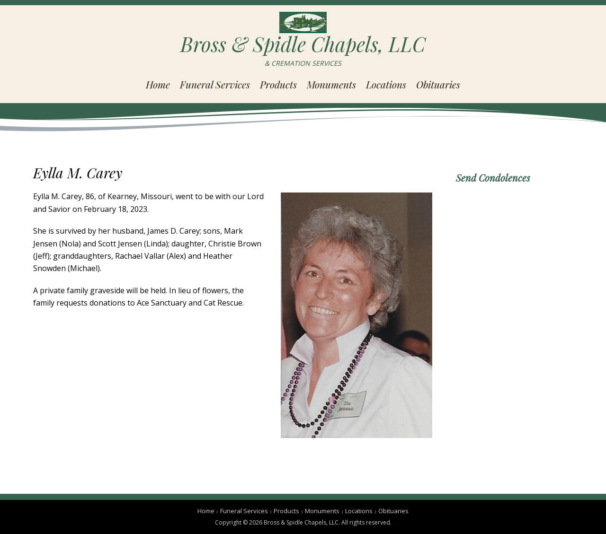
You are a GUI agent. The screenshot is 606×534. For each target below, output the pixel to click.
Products (278, 84)
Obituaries (438, 84)
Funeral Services (215, 84)
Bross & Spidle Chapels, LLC (303, 44)
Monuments (331, 84)
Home (158, 84)
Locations (386, 84)
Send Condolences (493, 177)
